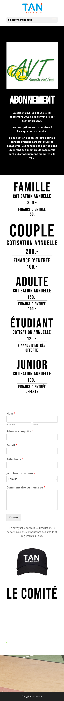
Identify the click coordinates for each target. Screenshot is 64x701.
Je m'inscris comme (20, 473)
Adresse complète (19, 431)
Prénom (10, 424)
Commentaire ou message (25, 487)
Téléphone (14, 459)
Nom (10, 413)
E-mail (11, 445)
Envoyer (13, 517)
